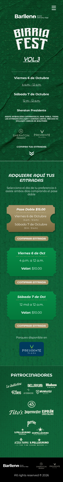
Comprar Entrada (31, 238)
